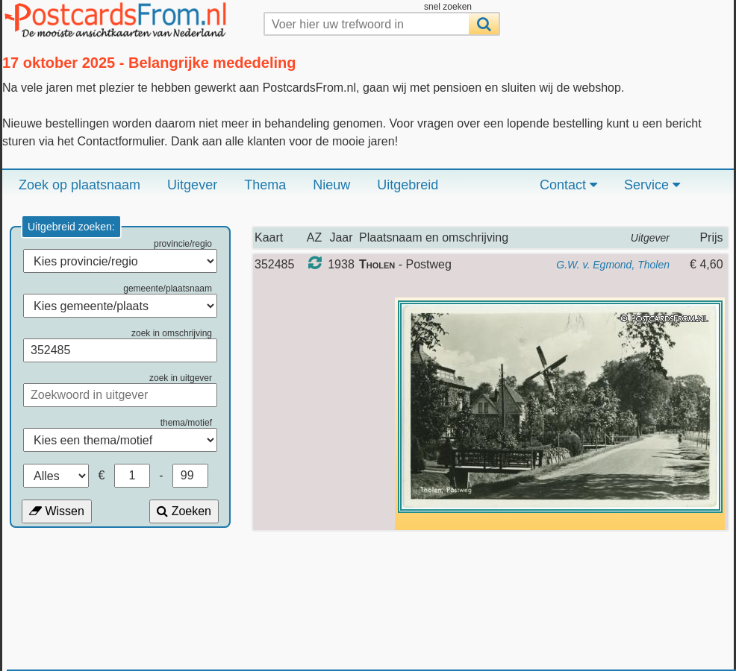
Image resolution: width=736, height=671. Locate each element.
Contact (568, 184)
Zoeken (184, 511)
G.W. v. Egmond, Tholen (613, 265)
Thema (265, 184)
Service (652, 184)
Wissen (56, 511)
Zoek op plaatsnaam (79, 184)
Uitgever (192, 184)
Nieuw (331, 184)
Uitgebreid (407, 184)
